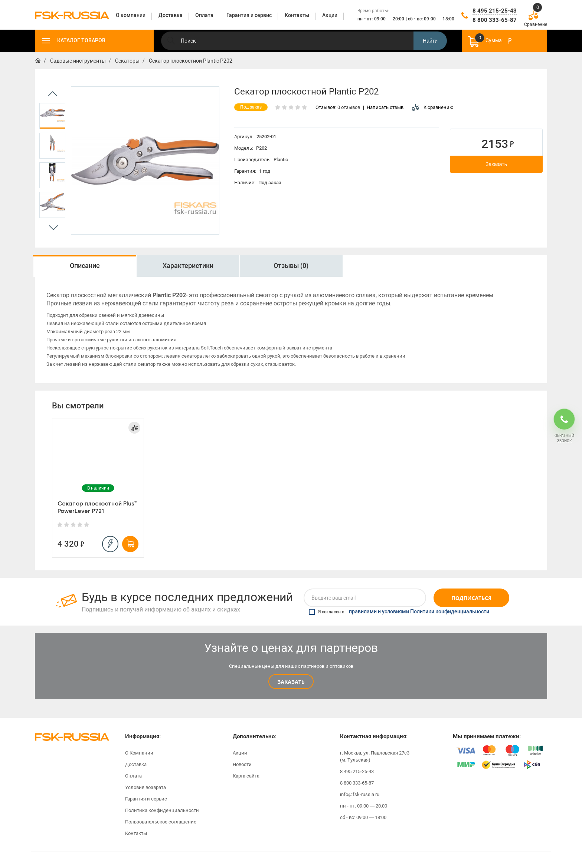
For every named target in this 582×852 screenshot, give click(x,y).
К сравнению (433, 107)
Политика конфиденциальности (162, 810)
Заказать (496, 164)
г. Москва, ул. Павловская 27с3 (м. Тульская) (374, 756)
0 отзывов (348, 107)
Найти (430, 41)
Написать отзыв (385, 107)
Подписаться (471, 597)
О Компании (139, 753)
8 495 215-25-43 (495, 10)
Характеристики (188, 266)
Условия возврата (145, 787)
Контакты (136, 833)
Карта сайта (246, 776)
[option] (52, 116)
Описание (85, 266)
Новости (242, 764)
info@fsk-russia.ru (359, 794)
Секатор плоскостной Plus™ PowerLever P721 (97, 507)
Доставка (136, 764)
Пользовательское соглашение (160, 822)
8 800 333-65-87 (495, 20)
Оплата (133, 776)
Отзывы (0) (291, 266)
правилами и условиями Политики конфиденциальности (419, 612)
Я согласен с (399, 612)
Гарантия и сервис (146, 799)
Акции (240, 753)
